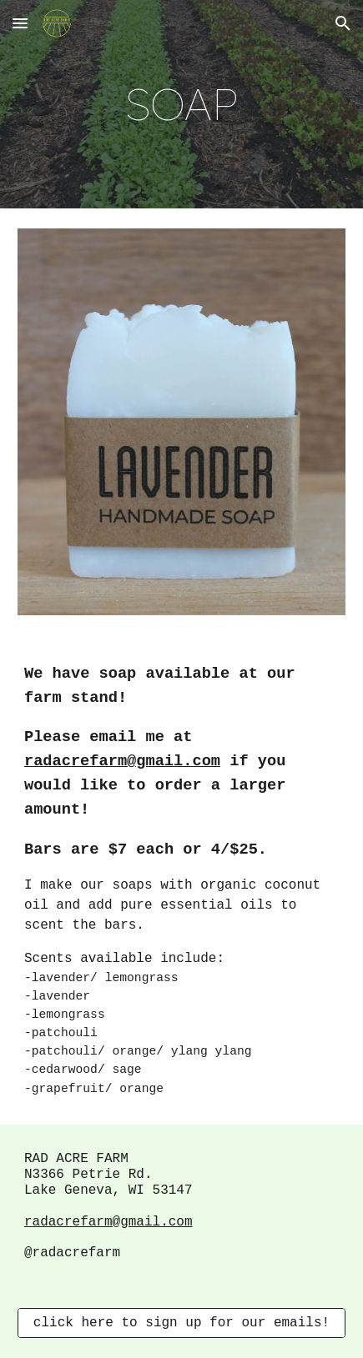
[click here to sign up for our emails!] (181, 1323)
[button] (20, 23)
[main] (181, 104)
